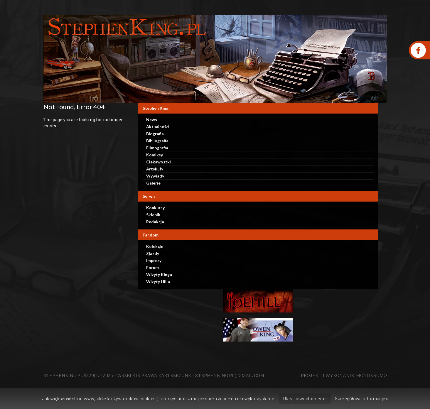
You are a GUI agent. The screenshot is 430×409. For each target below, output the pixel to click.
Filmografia (157, 147)
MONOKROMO (371, 375)
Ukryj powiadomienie (305, 398)
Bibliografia (157, 140)
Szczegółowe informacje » (361, 398)
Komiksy (154, 154)
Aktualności (157, 126)
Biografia (155, 133)
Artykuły (154, 168)
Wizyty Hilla (158, 281)
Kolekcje (154, 246)
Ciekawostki (158, 161)
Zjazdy (152, 253)
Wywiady (155, 175)
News (151, 119)
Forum (152, 267)
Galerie (153, 182)
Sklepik (153, 214)
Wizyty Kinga (159, 274)
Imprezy (153, 260)
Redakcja (155, 221)
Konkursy (155, 207)
